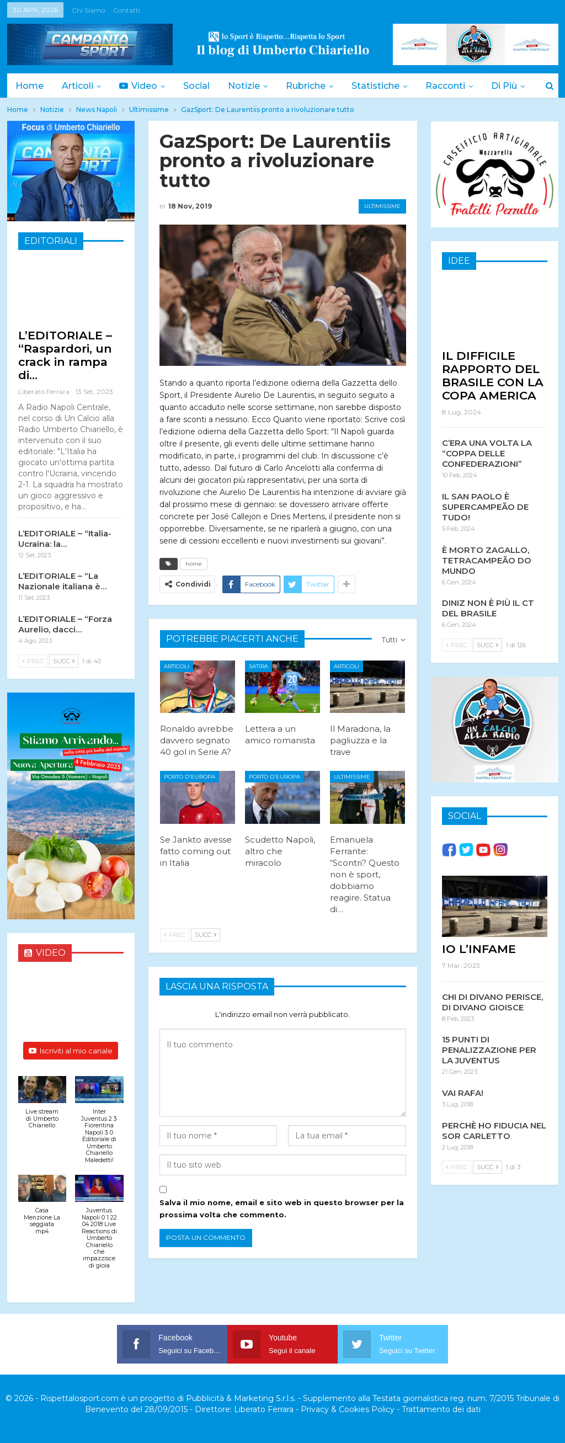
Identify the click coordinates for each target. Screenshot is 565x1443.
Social (196, 86)
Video (138, 86)
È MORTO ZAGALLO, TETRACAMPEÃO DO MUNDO (486, 560)
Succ (205, 935)
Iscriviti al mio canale (71, 1050)
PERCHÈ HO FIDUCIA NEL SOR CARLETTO (494, 1130)
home (193, 563)
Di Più (504, 86)
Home (29, 86)
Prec (174, 935)
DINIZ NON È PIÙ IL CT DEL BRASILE (488, 607)
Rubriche (306, 86)
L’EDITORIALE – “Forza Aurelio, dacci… (65, 624)
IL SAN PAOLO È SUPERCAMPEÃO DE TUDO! (485, 506)
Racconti (445, 86)
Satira (258, 666)
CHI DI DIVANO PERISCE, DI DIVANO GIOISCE (492, 1001)
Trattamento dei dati (441, 1409)
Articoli (77, 86)
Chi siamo (88, 10)
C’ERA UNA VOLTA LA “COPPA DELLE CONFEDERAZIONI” (487, 452)
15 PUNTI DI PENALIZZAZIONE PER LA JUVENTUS (489, 1049)
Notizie (244, 86)
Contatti (126, 10)
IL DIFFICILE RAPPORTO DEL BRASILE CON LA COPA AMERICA (492, 375)
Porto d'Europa (189, 776)
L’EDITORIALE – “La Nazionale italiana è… (62, 581)
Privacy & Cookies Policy (348, 1409)
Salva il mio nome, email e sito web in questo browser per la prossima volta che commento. (281, 1208)
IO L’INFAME (479, 948)
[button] (42, 1108)
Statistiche (375, 86)
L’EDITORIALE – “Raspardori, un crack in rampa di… (65, 355)
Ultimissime (382, 206)
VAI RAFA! (462, 1092)
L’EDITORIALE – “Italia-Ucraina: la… (64, 538)
